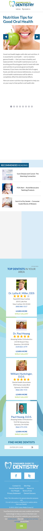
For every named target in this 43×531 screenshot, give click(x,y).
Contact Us (16, 486)
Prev (5, 36)
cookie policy (12, 519)
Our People (15, 491)
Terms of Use (27, 491)
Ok (21, 526)
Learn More (21, 311)
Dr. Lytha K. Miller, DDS (21, 293)
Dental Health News (16, 488)
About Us (30, 488)
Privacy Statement (14, 493)
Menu (18, 9)
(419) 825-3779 (21, 347)
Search (27, 9)
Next (37, 36)
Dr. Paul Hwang (21, 333)
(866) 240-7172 (21, 390)
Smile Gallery (21, 314)
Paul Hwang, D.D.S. (21, 416)
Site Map (27, 486)
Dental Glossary (30, 493)
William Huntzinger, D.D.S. (21, 375)
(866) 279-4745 (21, 427)
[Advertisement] (21, 132)
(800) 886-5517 (21, 306)
